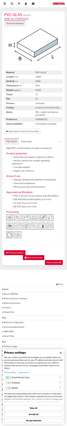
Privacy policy (10, 372)
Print (59, 284)
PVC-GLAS (11, 141)
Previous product (15, 252)
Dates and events (11, 303)
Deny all (33, 408)
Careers (6, 307)
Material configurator (13, 322)
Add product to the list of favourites (22, 131)
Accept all (33, 414)
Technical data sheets (13, 327)
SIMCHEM (7, 331)
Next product (54, 262)
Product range (9, 346)
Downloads (26, 141)
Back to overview (33, 257)
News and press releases (15, 298)
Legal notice (24, 372)
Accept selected (33, 420)
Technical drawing (15, 23)
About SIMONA (10, 294)
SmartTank (8, 336)
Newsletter (8, 312)
